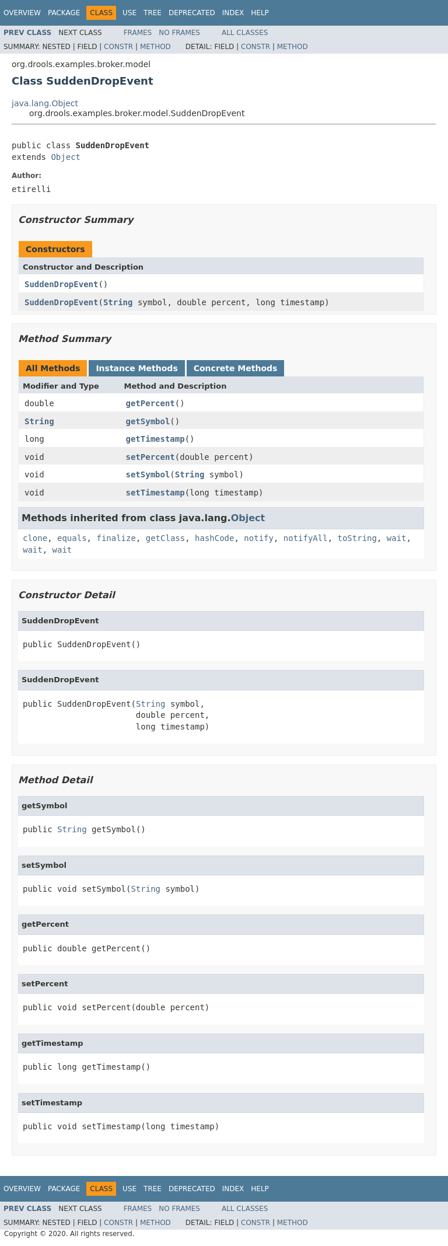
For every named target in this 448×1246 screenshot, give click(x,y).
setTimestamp (155, 492)
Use (129, 13)
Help (260, 13)
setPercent (150, 457)
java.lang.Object (45, 103)
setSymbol (148, 474)
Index (233, 13)
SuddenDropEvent (61, 284)
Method (155, 47)
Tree (153, 13)
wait (397, 538)
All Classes (245, 33)
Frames (138, 33)
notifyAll (306, 538)
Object (65, 157)
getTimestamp (155, 439)
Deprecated (192, 13)
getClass (165, 538)
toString (357, 538)
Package (64, 13)
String (118, 302)
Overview (22, 13)
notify (259, 538)
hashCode (214, 538)
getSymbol (148, 421)
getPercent (150, 403)
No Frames (179, 33)
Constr (118, 47)
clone (35, 538)
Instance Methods (136, 368)
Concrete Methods (236, 368)
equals (72, 538)
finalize (115, 538)
